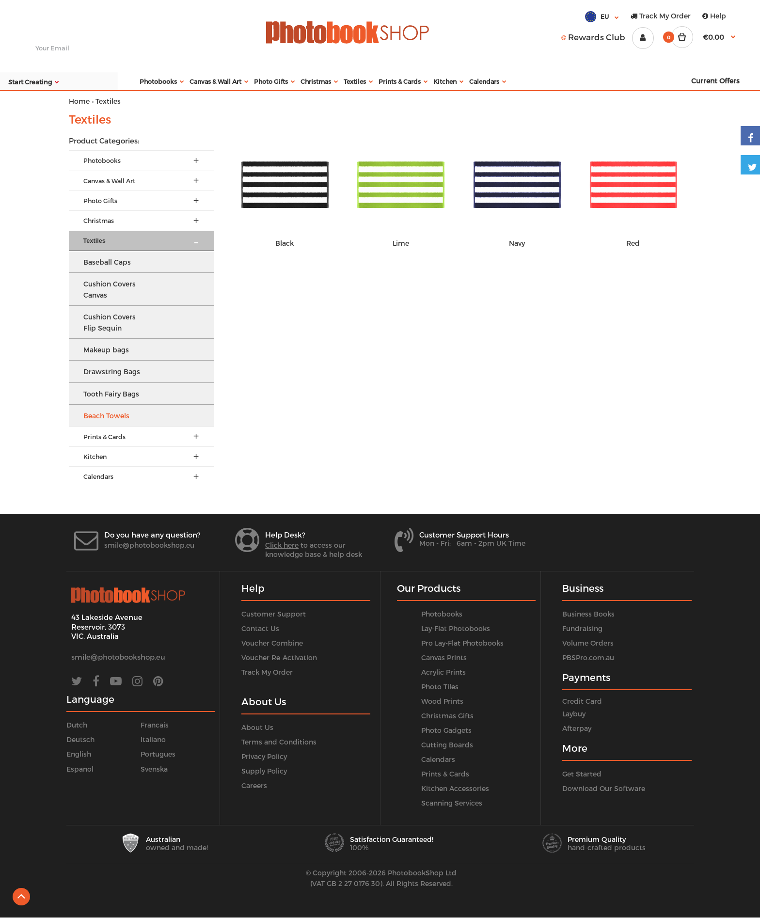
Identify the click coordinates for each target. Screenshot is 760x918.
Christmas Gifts (447, 716)
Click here (282, 545)
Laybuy (574, 714)
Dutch (76, 725)
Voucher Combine (272, 643)
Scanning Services (451, 803)
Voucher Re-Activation (279, 657)
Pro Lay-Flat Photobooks (462, 643)
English (78, 754)
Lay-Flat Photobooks (455, 628)
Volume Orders (588, 643)
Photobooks (441, 614)
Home (79, 101)
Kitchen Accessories (455, 788)
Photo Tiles (440, 686)
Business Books (588, 614)
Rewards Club (593, 37)
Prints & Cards (445, 774)
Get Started (582, 774)
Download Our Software (603, 788)
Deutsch (80, 739)
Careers (254, 785)
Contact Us (260, 628)
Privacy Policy (264, 756)
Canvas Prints (444, 657)
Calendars (438, 759)
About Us (257, 727)
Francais (155, 725)
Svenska (154, 769)
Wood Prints (442, 701)
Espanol (80, 769)
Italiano (153, 739)
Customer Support (273, 614)
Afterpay (576, 728)
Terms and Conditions (279, 742)
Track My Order (661, 16)
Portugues (158, 754)
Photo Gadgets (446, 730)
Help (714, 16)
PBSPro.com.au (588, 657)
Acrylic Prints (443, 672)
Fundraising (582, 628)
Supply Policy (264, 771)
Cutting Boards (447, 745)
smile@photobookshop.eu (149, 545)
